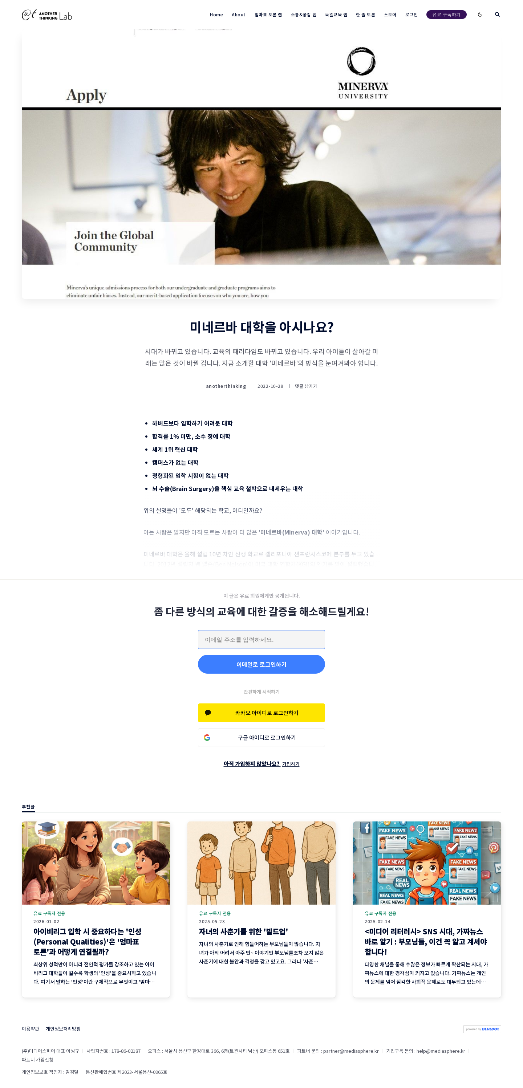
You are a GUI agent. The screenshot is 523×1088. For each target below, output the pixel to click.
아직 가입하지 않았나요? (262, 763)
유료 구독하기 (446, 14)
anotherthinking (226, 386)
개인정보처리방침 (63, 1028)
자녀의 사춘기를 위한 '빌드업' (243, 931)
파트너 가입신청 (37, 1059)
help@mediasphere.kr (441, 1050)
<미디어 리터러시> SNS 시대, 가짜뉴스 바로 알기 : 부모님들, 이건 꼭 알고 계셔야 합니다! (426, 941)
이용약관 (30, 1028)
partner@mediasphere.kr (351, 1050)
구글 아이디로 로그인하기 (267, 737)
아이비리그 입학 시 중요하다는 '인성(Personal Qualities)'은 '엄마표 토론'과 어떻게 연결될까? (87, 941)
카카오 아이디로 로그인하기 (267, 712)
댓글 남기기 (306, 386)
